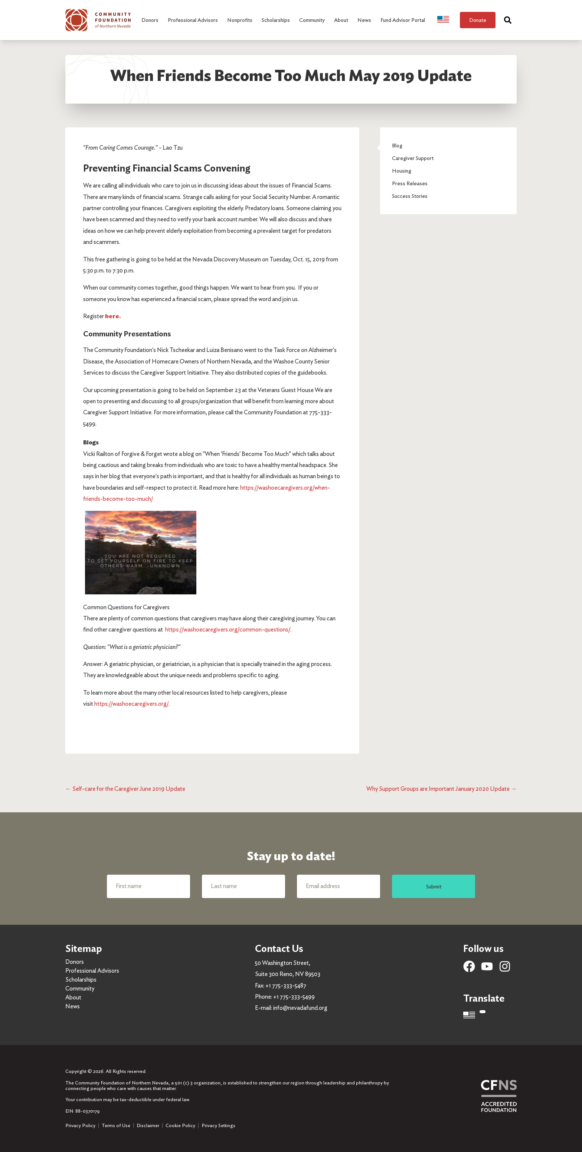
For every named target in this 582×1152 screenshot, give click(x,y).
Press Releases (410, 183)
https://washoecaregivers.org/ (131, 703)
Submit (433, 886)
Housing (401, 170)
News (72, 1006)
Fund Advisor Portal (402, 20)
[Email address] (338, 886)
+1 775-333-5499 (294, 996)
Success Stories (410, 196)
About (73, 997)
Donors (74, 961)
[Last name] (243, 886)
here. (113, 316)
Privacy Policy (80, 1125)
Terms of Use (116, 1125)
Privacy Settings (218, 1125)
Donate (477, 20)
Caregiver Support (413, 158)
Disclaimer (148, 1125)
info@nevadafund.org (300, 1007)
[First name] (148, 886)
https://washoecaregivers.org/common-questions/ (227, 629)
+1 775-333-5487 (285, 985)
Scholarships (81, 979)
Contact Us (279, 948)
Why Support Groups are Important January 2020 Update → (441, 788)
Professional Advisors (92, 970)
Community (79, 988)
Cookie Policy (180, 1125)
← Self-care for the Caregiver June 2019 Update (125, 788)
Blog (397, 145)
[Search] (508, 20)
